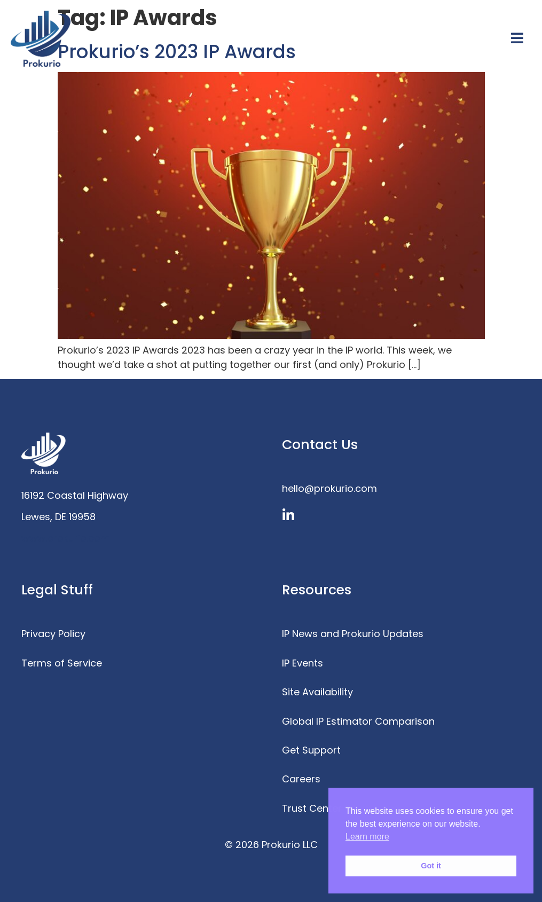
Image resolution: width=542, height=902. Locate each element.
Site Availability (317, 692)
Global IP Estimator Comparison (358, 721)
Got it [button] (431, 865)
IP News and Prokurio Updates (352, 633)
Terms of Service (61, 663)
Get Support (311, 750)
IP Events (302, 663)
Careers (301, 779)
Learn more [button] (367, 836)
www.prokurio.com (65, 538)
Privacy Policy (53, 633)
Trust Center (312, 808)
